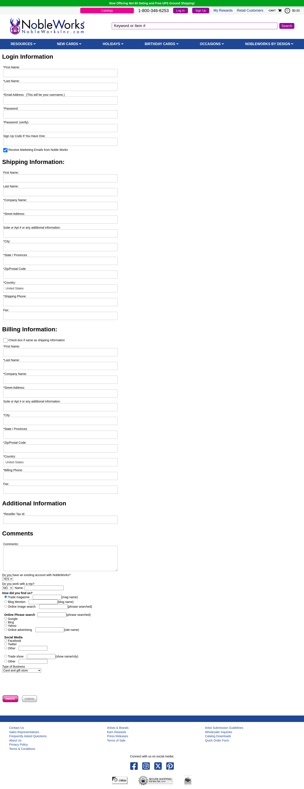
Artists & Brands (118, 727)
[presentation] (34, 681)
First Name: (11, 67)
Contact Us (16, 727)
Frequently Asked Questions (28, 736)
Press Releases (117, 736)
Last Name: (11, 81)
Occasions (210, 44)
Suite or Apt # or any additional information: (32, 227)
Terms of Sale (116, 740)
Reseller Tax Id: (14, 514)
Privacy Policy (18, 744)
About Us (15, 740)
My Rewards (223, 10)
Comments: (11, 544)
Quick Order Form (217, 740)
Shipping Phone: (14, 296)
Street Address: (14, 214)
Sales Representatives (24, 732)
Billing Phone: (13, 470)
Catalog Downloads (218, 736)
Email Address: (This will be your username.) (34, 94)
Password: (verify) (15, 122)
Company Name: (15, 200)
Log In (180, 10)
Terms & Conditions (22, 749)
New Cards (67, 44)
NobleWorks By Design (267, 44)
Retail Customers (250, 10)
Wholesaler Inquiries (218, 732)
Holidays (111, 44)
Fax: (6, 484)
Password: (10, 108)
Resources (21, 44)
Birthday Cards (160, 44)
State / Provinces (15, 255)
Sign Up (200, 10)
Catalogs (107, 10)
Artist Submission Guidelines (224, 727)
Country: (9, 282)
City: (6, 241)
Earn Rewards (116, 732)
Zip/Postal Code (14, 269)
